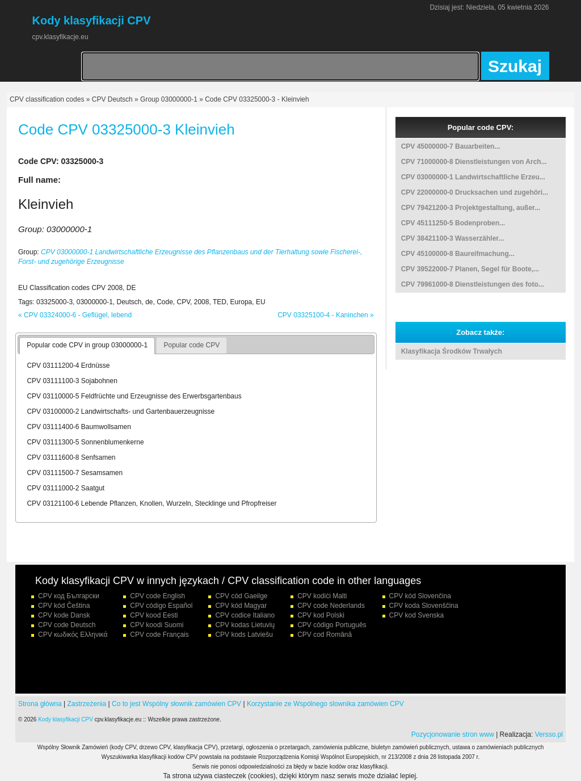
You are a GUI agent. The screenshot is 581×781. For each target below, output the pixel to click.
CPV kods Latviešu (243, 635)
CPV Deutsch (112, 99)
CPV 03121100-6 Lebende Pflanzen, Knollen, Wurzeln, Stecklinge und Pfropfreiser (151, 503)
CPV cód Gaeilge (241, 596)
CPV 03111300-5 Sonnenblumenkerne (85, 442)
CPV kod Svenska (416, 615)
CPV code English (157, 596)
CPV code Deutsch (66, 625)
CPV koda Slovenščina (423, 606)
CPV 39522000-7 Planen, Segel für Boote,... (470, 269)
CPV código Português (331, 625)
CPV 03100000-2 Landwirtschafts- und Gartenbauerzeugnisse (120, 411)
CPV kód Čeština (64, 606)
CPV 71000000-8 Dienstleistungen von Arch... (474, 162)
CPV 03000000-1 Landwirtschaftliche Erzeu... (473, 177)
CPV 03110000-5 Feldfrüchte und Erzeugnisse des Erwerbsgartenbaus (134, 396)
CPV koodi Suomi (156, 625)
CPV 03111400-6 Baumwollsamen (78, 427)
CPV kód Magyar (241, 606)
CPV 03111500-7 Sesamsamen (75, 473)
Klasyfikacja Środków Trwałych (451, 351)
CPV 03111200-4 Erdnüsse (68, 365)
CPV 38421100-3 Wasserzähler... (452, 238)
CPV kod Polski (320, 615)
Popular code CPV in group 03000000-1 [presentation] (87, 345)
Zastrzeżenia (87, 704)
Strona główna (40, 704)
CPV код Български (68, 596)
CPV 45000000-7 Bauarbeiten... (450, 146)
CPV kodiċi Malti (322, 596)
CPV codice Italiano (245, 615)
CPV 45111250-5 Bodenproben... (453, 223)
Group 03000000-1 (168, 99)
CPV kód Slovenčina (420, 596)
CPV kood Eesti (154, 615)
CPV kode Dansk (64, 615)
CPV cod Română (324, 635)
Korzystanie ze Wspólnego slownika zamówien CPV (325, 704)
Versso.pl (549, 734)
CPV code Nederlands (331, 606)
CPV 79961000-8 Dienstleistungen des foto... (472, 284)
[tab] (87, 345)
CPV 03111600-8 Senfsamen (71, 457)
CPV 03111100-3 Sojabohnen (72, 381)
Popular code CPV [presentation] (191, 345)
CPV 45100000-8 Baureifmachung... (458, 254)
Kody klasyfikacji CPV (65, 719)
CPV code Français (159, 635)
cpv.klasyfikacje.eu (60, 37)
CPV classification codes (47, 99)
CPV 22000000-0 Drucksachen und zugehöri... (474, 192)
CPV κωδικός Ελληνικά (72, 635)
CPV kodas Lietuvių (245, 625)
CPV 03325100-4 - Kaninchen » (325, 315)
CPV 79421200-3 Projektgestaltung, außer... (470, 208)
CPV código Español (161, 606)
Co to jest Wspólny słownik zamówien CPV (176, 704)
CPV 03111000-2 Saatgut (65, 488)
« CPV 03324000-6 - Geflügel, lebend (75, 315)
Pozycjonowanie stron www (452, 734)
